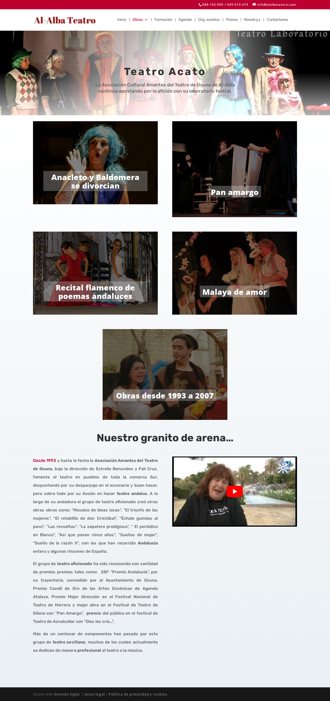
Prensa (232, 20)
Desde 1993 (44, 460)
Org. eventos (209, 20)
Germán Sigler (67, 694)
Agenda (185, 20)
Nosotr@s (252, 20)
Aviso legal (94, 694)
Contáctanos (277, 20)
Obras (138, 20)
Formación (163, 20)
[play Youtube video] (234, 492)
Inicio (121, 20)
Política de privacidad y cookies (138, 694)
